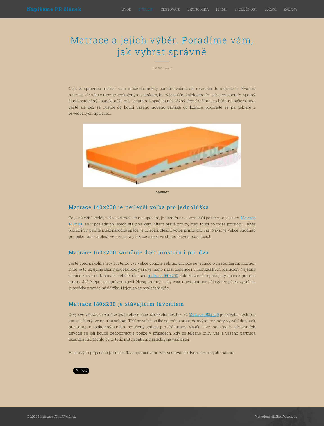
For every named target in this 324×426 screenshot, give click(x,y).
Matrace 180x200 (204, 314)
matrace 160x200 (163, 275)
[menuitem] (139, 9)
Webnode (290, 416)
